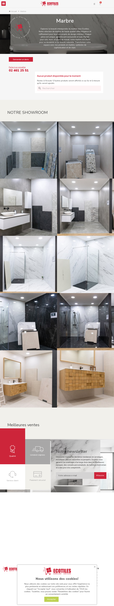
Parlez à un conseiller (17, 67)
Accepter (51, 599)
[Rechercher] (69, 88)
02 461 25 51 (18, 70)
